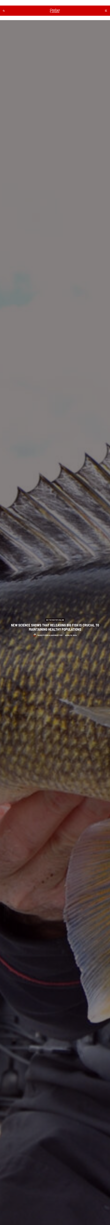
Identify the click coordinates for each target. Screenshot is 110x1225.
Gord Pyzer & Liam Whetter (50, 635)
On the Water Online (55, 620)
